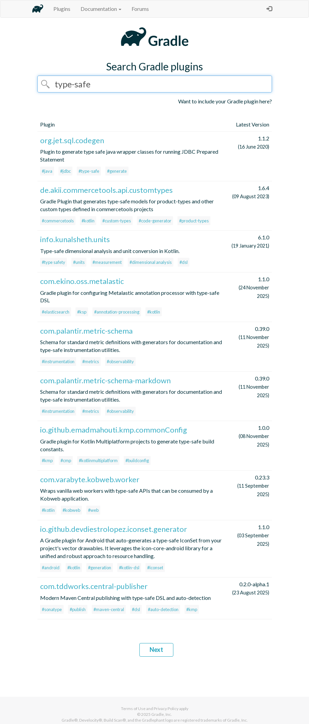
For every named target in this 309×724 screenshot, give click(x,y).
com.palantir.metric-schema (86, 330)
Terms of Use (133, 708)
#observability (120, 361)
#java (47, 171)
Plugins (61, 8)
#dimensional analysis (151, 262)
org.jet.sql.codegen (72, 140)
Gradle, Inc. (161, 714)
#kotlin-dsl (129, 567)
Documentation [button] (101, 8)
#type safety (53, 262)
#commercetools (58, 220)
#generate (117, 171)
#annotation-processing (116, 312)
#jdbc (65, 171)
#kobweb (71, 510)
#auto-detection (163, 609)
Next (156, 649)
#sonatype (52, 609)
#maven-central (108, 609)
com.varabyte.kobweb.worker (89, 479)
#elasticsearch (55, 312)
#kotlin (88, 220)
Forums (140, 8)
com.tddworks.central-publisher (94, 586)
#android (50, 567)
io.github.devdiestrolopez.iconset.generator (113, 529)
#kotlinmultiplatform (98, 460)
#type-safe (89, 171)
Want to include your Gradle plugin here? (225, 101)
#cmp (66, 460)
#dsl (183, 262)
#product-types (194, 220)
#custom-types (116, 220)
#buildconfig (137, 460)
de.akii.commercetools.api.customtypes (106, 190)
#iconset (155, 567)
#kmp (47, 460)
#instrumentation (58, 361)
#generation (99, 567)
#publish (78, 609)
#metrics (90, 361)
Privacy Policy (166, 708)
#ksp (81, 312)
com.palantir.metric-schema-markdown (105, 380)
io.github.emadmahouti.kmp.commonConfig (113, 429)
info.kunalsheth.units (75, 239)
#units (79, 262)
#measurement (107, 262)
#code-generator (155, 220)
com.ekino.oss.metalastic (82, 281)
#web (93, 510)
